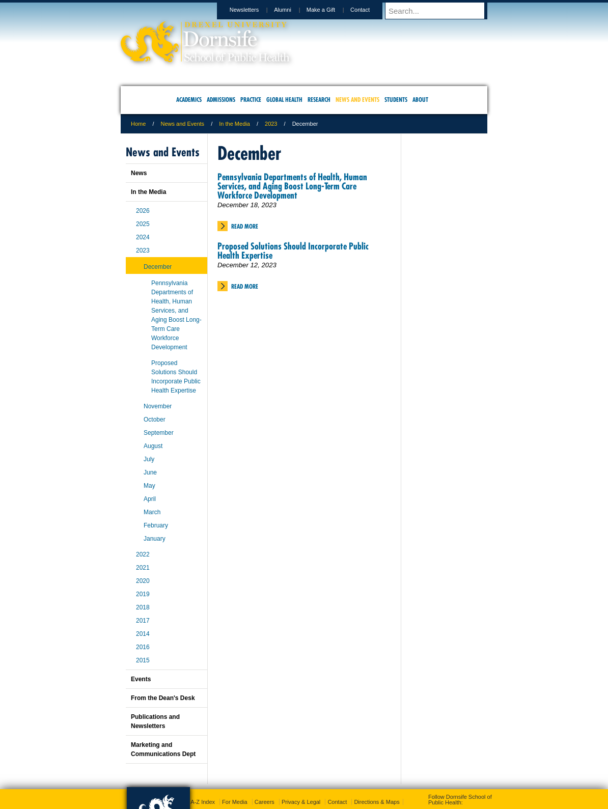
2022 (143, 554)
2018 (143, 607)
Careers (264, 802)
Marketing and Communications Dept (163, 749)
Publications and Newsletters (155, 721)
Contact (369, 10)
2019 (143, 594)
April (150, 499)
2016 (143, 647)
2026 (143, 210)
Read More (244, 226)
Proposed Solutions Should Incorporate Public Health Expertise (293, 250)
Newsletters (253, 10)
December (158, 266)
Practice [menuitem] (250, 99)
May (149, 485)
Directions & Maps (376, 802)
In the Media (234, 124)
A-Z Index (202, 802)
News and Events (183, 124)
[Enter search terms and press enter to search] (441, 11)
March (152, 512)
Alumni (292, 10)
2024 (143, 237)
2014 (143, 633)
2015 (143, 660)
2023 (271, 124)
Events (141, 679)
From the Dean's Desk (163, 698)
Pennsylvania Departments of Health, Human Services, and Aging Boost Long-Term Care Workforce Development (292, 186)
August (153, 446)
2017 (143, 620)
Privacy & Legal (301, 802)
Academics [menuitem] (189, 99)
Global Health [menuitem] (284, 99)
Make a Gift (330, 10)
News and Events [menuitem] (357, 99)
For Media (234, 802)
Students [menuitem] (395, 99)
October (154, 419)
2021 (143, 567)
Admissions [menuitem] (221, 99)
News (139, 173)
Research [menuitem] (319, 99)
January (154, 538)
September (159, 432)
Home (138, 124)
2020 (143, 580)
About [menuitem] (420, 99)
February (156, 525)
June (150, 472)
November (158, 406)
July (149, 459)
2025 (143, 224)
